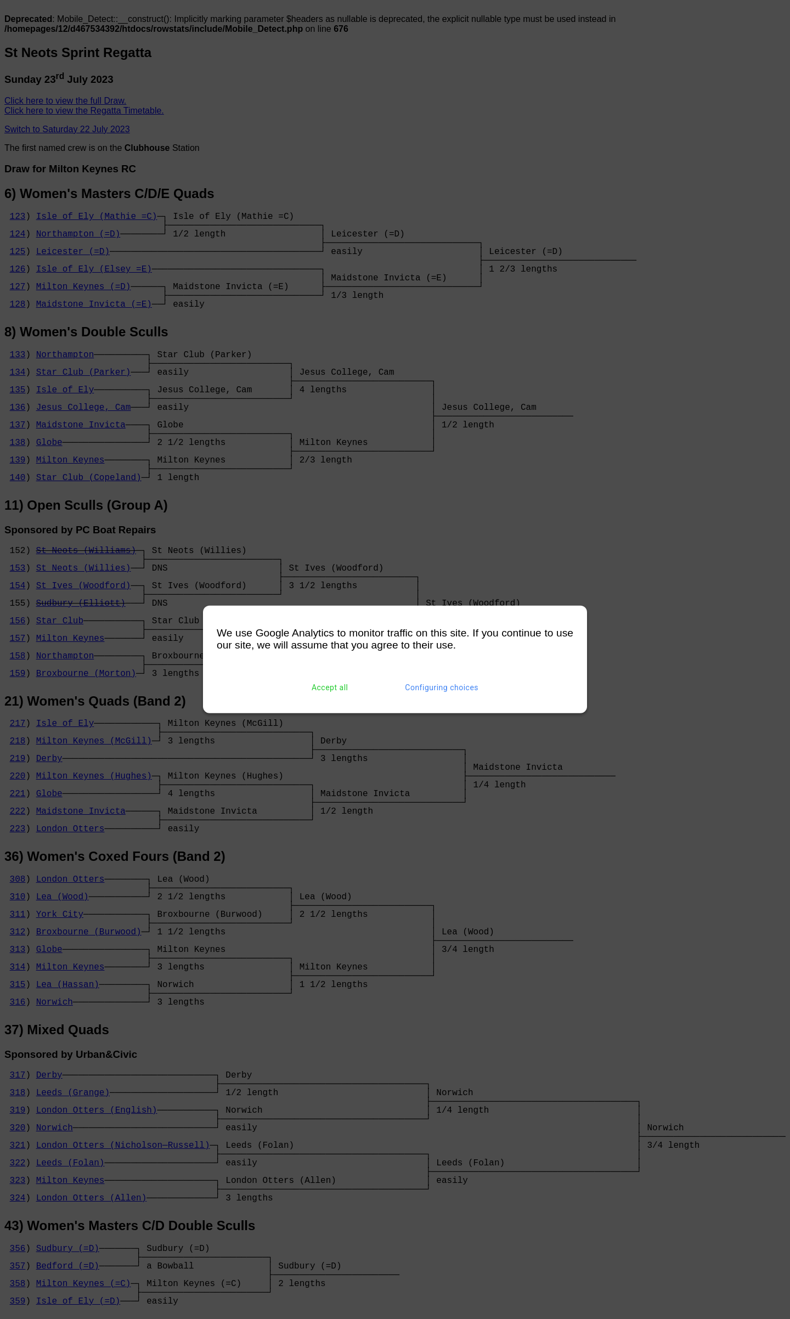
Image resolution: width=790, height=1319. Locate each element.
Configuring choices (441, 687)
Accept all (330, 687)
